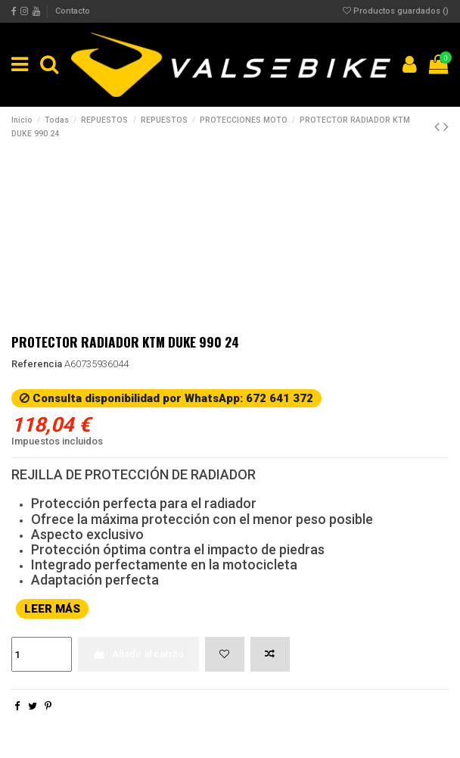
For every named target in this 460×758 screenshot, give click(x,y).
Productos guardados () (396, 11)
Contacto (72, 11)
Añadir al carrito (138, 654)
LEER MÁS (52, 609)
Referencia (36, 364)
